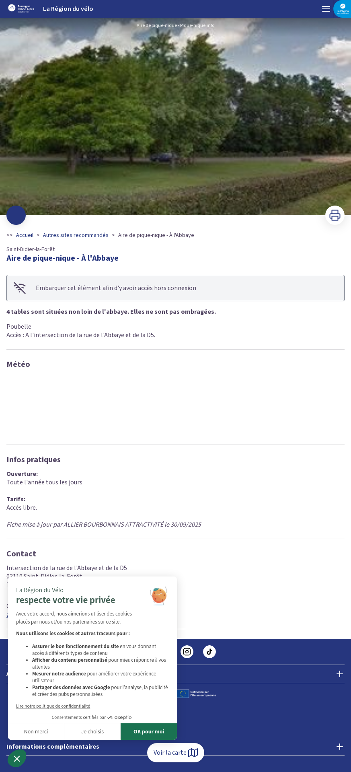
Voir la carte (176, 753)
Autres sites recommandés (76, 235)
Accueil (24, 235)
